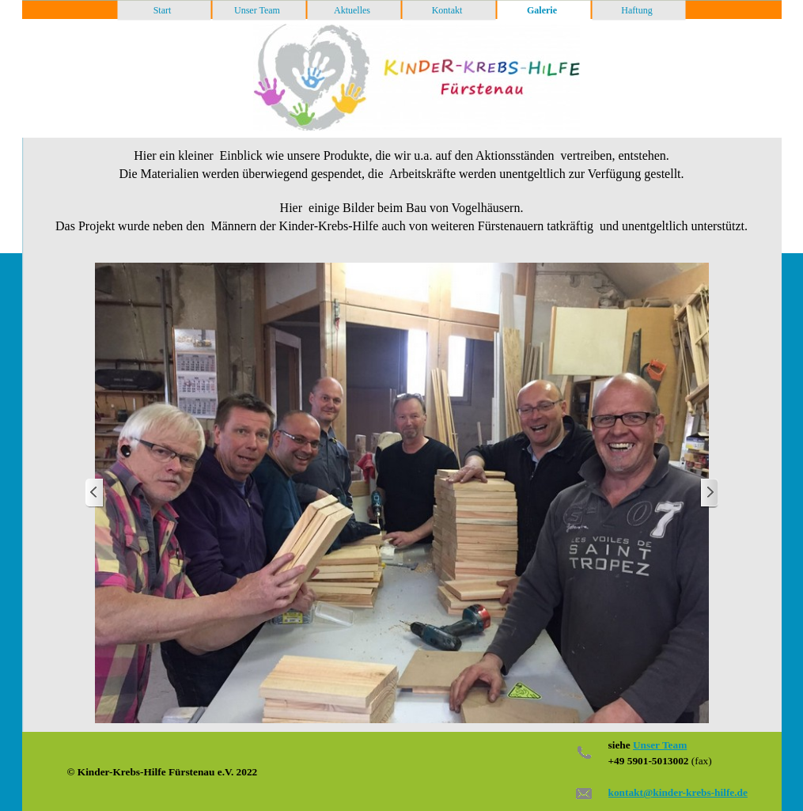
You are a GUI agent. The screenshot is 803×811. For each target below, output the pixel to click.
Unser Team (660, 745)
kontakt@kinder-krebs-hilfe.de (678, 792)
